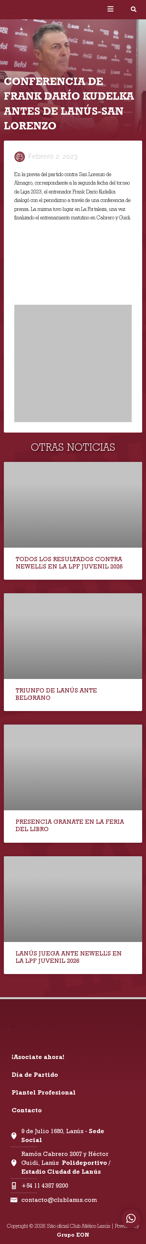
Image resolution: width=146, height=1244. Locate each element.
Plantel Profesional (44, 1092)
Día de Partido (35, 1074)
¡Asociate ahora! (38, 1057)
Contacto (27, 1110)
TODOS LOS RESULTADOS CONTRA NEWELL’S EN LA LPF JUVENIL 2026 (68, 562)
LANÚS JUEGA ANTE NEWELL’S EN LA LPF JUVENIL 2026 (68, 957)
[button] (133, 9)
